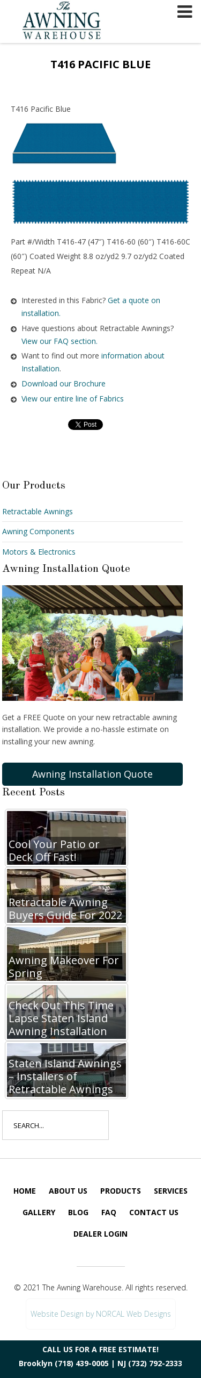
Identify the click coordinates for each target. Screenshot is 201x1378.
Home (24, 1191)
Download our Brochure (63, 383)
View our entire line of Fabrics (72, 398)
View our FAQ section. (59, 341)
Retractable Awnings (37, 511)
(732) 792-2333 (155, 1363)
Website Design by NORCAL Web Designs (101, 1314)
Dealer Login (100, 1234)
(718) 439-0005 (82, 1363)
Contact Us (153, 1212)
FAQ (108, 1212)
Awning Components (38, 531)
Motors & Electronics (39, 552)
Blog (78, 1212)
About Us (68, 1191)
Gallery (39, 1212)
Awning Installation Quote (92, 773)
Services (171, 1191)
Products (120, 1191)
